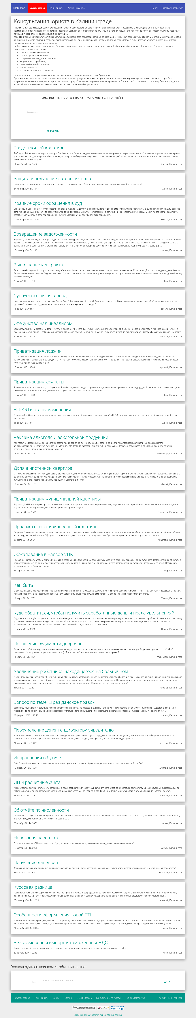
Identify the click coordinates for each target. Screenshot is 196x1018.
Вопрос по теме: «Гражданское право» (54, 702)
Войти (155, 8)
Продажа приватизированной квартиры (56, 526)
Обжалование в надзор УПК (43, 554)
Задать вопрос (37, 8)
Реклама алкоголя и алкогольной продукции (61, 437)
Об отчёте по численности (41, 810)
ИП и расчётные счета (37, 782)
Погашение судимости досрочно (48, 643)
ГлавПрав (19, 7)
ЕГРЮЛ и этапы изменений (42, 409)
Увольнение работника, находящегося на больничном (71, 671)
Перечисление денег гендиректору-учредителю (64, 730)
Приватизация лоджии (38, 351)
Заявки (56, 998)
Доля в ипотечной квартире (43, 468)
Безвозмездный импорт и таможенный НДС (61, 942)
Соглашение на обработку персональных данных (98, 1015)
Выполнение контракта (38, 264)
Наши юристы (56, 8)
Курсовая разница (33, 887)
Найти (166, 982)
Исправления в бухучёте (39, 757)
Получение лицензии (36, 862)
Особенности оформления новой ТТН (53, 915)
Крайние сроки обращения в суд (48, 203)
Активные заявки (76, 8)
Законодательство (136, 998)
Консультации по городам (109, 998)
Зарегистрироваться (172, 8)
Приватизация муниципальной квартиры (57, 499)
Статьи (68, 998)
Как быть (23, 585)
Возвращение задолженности (45, 234)
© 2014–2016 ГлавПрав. (171, 998)
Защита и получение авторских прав (52, 178)
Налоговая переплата (37, 837)
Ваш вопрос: (32, 112)
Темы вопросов (84, 998)
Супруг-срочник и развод (40, 295)
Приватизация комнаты (39, 382)
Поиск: (35, 982)
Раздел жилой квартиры (39, 147)
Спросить (53, 131)
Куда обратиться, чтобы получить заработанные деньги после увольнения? (94, 613)
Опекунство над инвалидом (43, 323)
